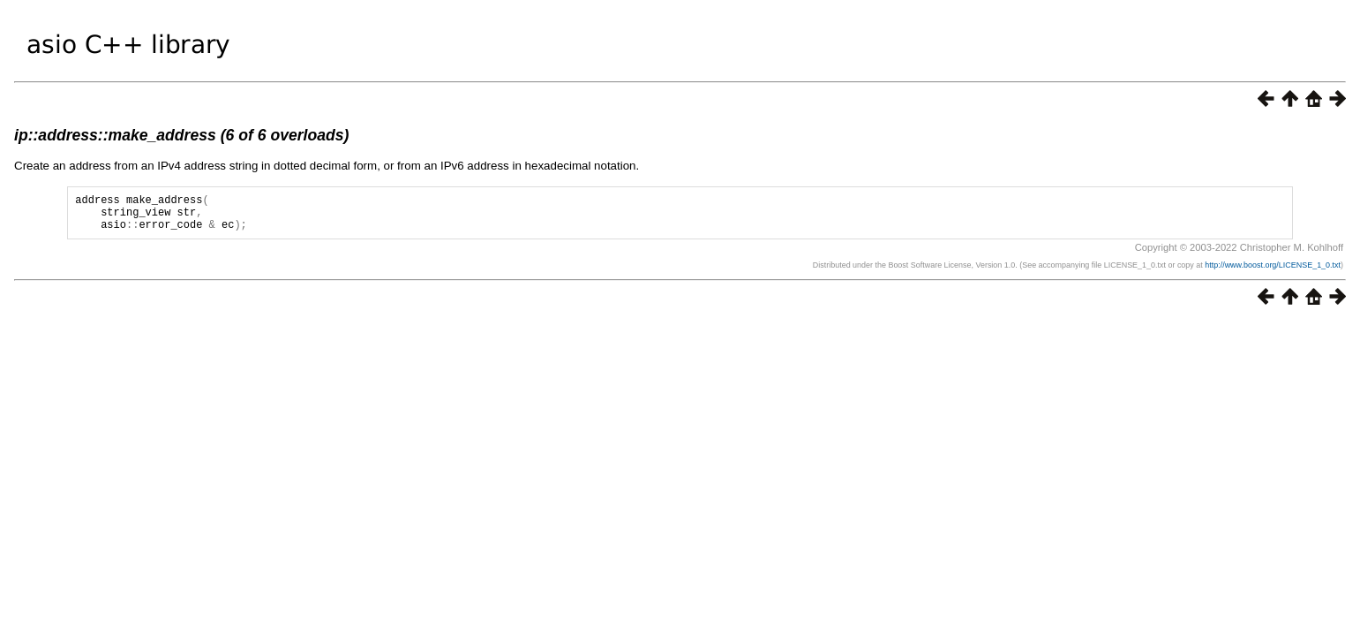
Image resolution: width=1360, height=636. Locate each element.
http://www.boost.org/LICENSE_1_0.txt (1273, 273)
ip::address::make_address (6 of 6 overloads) (181, 135)
